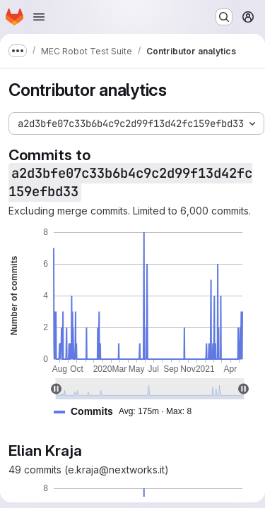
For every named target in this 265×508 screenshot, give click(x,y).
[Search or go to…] (224, 16)
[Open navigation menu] (39, 17)
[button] (128, 411)
